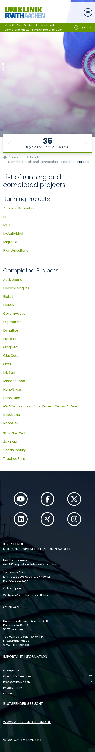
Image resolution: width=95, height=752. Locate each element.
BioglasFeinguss (16, 288)
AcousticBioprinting (19, 208)
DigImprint (12, 321)
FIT (5, 216)
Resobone (11, 414)
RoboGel (10, 423)
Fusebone (11, 338)
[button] (9, 143)
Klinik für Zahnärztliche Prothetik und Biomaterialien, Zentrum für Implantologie (33, 27)
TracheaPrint (14, 458)
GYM (7, 364)
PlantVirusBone (15, 250)
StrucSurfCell (14, 433)
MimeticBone (14, 381)
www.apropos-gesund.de (27, 722)
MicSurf (9, 372)
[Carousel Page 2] (3, 67)
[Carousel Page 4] (3, 73)
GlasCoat (11, 355)
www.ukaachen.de (16, 645)
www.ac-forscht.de (22, 740)
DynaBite (10, 330)
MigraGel (10, 242)
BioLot (8, 296)
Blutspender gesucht (23, 703)
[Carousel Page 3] (3, 70)
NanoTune (11, 397)
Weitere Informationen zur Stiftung (26, 595)
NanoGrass (12, 389)
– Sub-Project (40, 406)
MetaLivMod (13, 233)
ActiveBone (12, 279)
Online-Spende (14, 588)
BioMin (8, 305)
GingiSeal (10, 347)
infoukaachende (16, 641)
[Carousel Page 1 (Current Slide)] (3, 64)
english (81, 27)
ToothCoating (14, 450)
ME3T (7, 225)
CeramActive (14, 313)
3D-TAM (10, 441)
